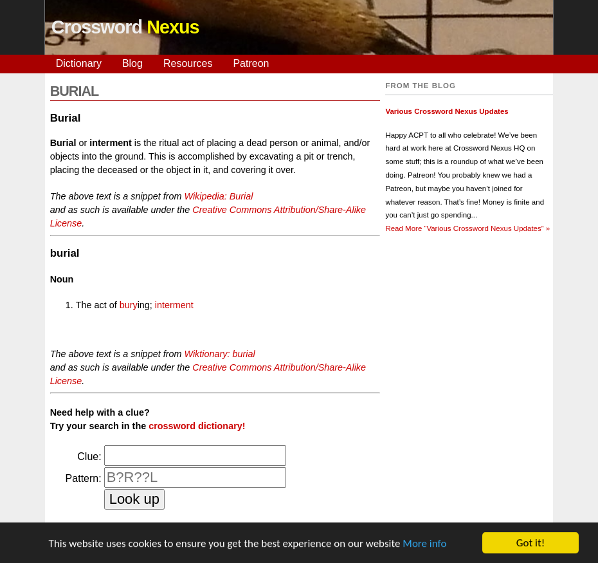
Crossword (125, 27)
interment (174, 305)
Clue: (89, 456)
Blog (132, 63)
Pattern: (84, 478)
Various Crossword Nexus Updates (446, 111)
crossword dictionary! (197, 426)
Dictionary (79, 63)
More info (424, 544)
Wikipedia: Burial (218, 196)
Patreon (251, 63)
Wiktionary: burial (219, 354)
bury (129, 305)
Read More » (467, 228)
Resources (187, 63)
